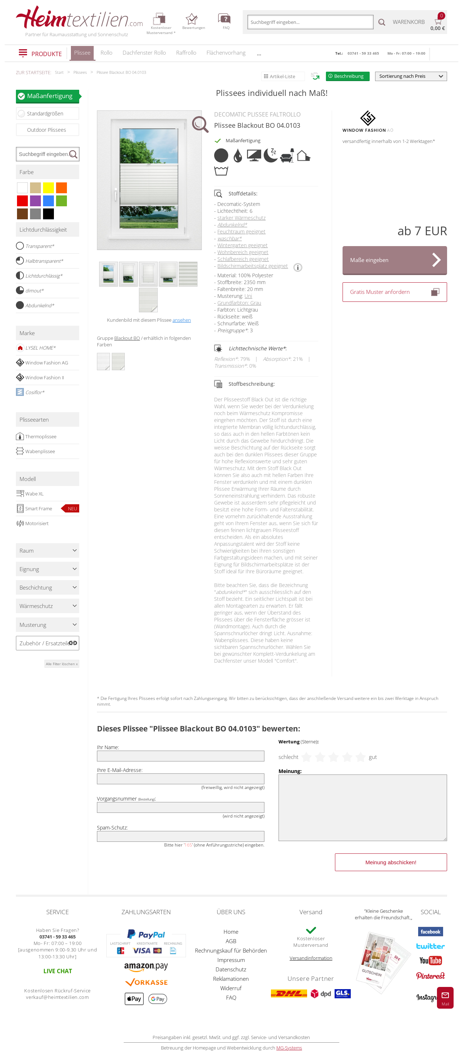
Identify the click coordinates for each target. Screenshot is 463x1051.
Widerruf (231, 988)
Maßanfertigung (53, 96)
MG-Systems (289, 1047)
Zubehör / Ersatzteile (45, 643)
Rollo (106, 52)
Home (231, 931)
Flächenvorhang (226, 52)
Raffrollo (186, 52)
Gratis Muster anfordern (394, 292)
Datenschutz (231, 969)
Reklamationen (231, 978)
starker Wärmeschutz (241, 217)
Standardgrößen (45, 113)
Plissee (82, 55)
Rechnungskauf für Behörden (231, 950)
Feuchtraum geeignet (241, 231)
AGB (231, 941)
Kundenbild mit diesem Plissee (149, 320)
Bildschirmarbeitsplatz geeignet (252, 265)
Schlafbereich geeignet (243, 259)
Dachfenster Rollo (144, 52)
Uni (248, 295)
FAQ (231, 997)
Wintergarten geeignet (242, 245)
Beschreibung (349, 76)
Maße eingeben (369, 259)
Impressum (231, 959)
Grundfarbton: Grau (239, 302)
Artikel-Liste (282, 76)
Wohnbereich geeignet (242, 252)
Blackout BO (127, 338)
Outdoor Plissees (46, 129)
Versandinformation (311, 958)
